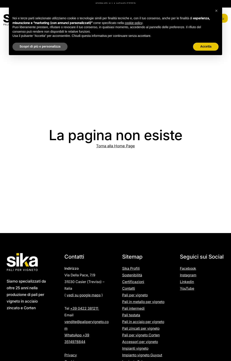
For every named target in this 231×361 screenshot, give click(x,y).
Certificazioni (133, 281)
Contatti (128, 288)
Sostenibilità (132, 275)
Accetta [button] (205, 46)
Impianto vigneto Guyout (142, 355)
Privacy (70, 355)
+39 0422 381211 (84, 308)
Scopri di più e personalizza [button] (40, 46)
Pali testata (131, 315)
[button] (216, 10)
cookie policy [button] (133, 23)
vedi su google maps (84, 295)
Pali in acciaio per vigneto (143, 321)
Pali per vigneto (135, 295)
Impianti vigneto (135, 348)
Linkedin (187, 281)
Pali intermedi (133, 308)
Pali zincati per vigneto (140, 328)
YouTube (187, 288)
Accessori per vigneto (140, 341)
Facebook (188, 268)
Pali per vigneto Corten (141, 335)
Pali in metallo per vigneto (143, 301)
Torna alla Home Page (115, 146)
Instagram (188, 275)
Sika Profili (131, 268)
